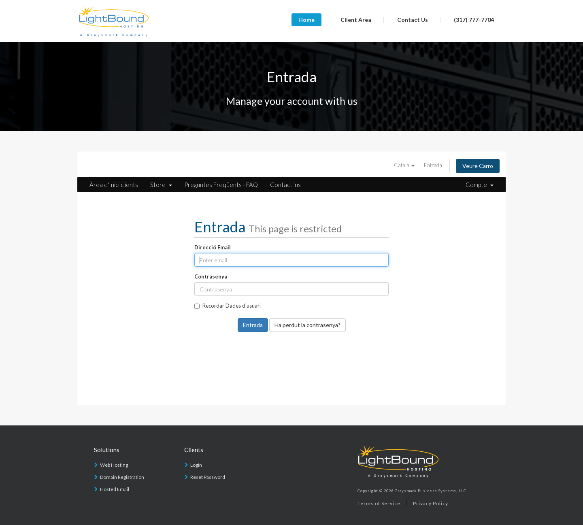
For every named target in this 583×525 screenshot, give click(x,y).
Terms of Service (378, 503)
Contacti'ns (285, 184)
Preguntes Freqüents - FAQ (221, 184)
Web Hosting (114, 465)
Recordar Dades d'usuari (227, 305)
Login (196, 465)
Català (404, 165)
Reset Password (207, 477)
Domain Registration (122, 477)
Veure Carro (477, 165)
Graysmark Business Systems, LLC (430, 491)
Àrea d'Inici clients (113, 184)
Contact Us (412, 19)
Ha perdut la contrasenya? (307, 324)
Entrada (433, 165)
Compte (480, 184)
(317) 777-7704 (474, 19)
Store (161, 184)
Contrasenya (210, 276)
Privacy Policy (430, 503)
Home (306, 19)
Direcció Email (212, 247)
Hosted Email (114, 489)
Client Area (355, 19)
